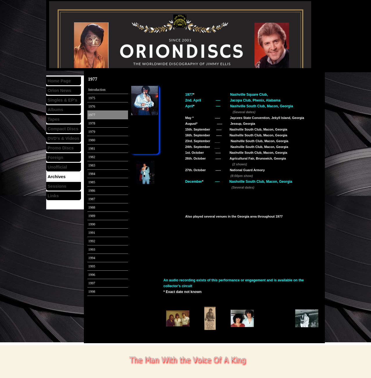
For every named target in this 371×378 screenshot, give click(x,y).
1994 (91, 258)
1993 (91, 249)
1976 (91, 106)
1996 (91, 275)
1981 (91, 149)
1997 (91, 283)
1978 (91, 123)
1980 (91, 140)
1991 (91, 233)
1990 (91, 224)
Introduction (96, 90)
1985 (91, 182)
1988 (91, 207)
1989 (91, 216)
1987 (91, 199)
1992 (91, 241)
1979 (91, 132)
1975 (91, 98)
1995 (91, 266)
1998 (91, 292)
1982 (91, 157)
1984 (91, 174)
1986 (91, 191)
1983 (91, 165)
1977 (91, 115)
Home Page (59, 81)
